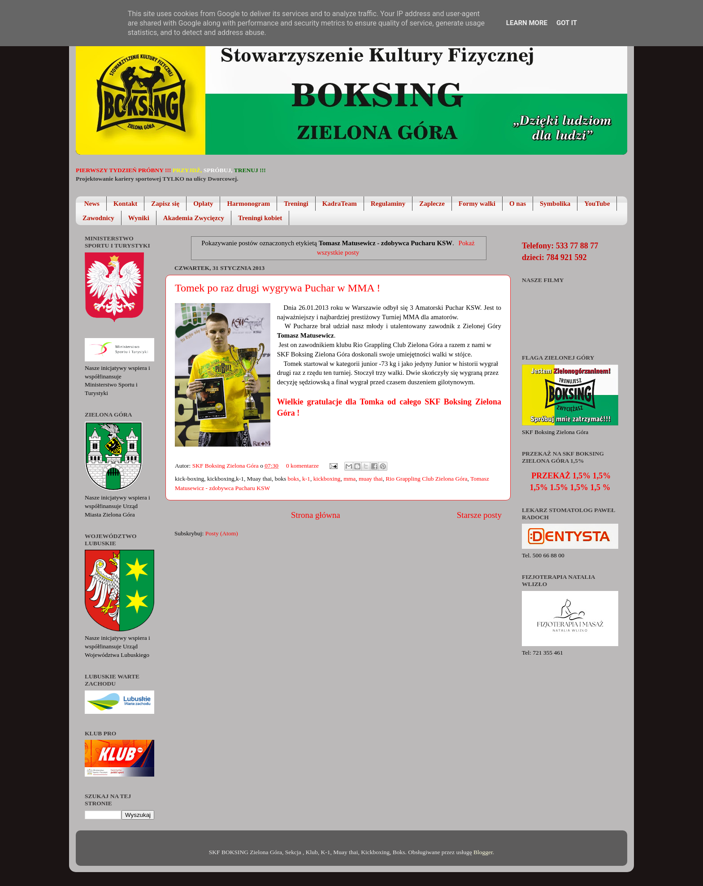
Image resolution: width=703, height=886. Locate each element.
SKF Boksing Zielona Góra (226, 465)
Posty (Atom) (221, 533)
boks (293, 478)
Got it (566, 23)
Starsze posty (479, 515)
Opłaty (203, 203)
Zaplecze (432, 203)
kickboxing (327, 478)
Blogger (483, 852)
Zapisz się (165, 203)
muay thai (371, 478)
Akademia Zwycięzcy (193, 218)
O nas (517, 203)
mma (349, 478)
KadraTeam (339, 203)
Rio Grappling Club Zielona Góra (426, 478)
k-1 (306, 478)
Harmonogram (248, 203)
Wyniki (138, 218)
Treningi (296, 203)
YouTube (597, 203)
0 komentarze (302, 465)
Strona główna (315, 515)
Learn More (526, 23)
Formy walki (477, 203)
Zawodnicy (98, 218)
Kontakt (125, 203)
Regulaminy (388, 203)
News (92, 203)
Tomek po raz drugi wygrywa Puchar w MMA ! (277, 288)
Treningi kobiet (260, 218)
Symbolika (555, 203)
